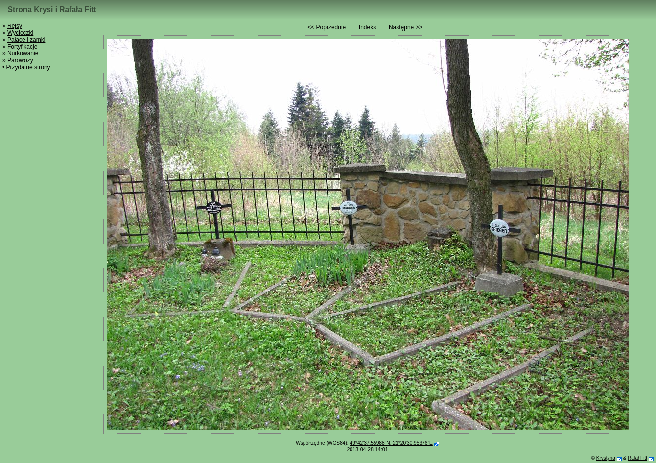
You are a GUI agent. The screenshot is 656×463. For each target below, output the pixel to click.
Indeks (367, 27)
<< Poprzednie (326, 27)
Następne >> (405, 27)
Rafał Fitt (637, 458)
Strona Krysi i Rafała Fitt (52, 9)
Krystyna (605, 458)
